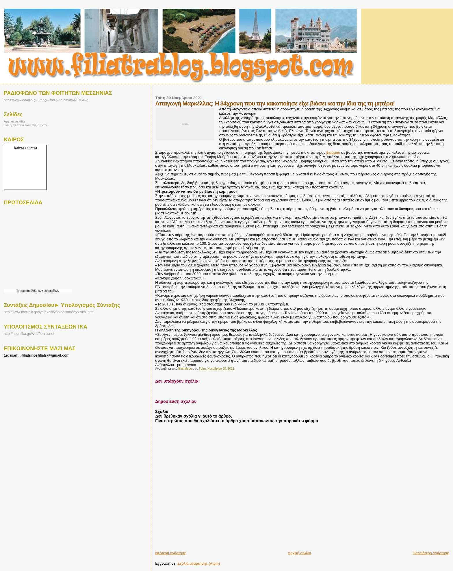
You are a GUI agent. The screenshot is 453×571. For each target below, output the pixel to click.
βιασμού (333, 152)
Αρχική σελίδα (299, 553)
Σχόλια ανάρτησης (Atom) (198, 563)
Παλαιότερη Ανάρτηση (431, 553)
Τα (18, 290)
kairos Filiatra (25, 148)
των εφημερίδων (48, 290)
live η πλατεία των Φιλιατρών (25, 125)
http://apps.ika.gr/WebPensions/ (29, 334)
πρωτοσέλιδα (28, 290)
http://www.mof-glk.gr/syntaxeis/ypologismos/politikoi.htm (49, 312)
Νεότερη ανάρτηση (170, 553)
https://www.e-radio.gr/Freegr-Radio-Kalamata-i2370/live (46, 100)
